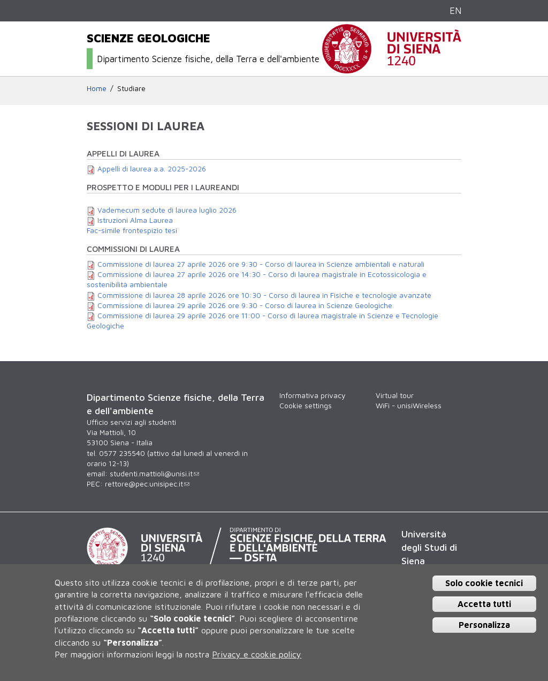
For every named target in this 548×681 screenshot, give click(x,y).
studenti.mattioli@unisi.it (154, 473)
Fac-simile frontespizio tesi (132, 230)
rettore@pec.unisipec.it (147, 484)
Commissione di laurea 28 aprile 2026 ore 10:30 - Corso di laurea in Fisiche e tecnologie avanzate (264, 295)
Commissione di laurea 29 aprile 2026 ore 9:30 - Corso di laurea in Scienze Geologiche (244, 305)
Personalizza (484, 625)
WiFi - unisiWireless (409, 405)
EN (455, 10)
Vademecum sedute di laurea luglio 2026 (167, 210)
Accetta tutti (484, 604)
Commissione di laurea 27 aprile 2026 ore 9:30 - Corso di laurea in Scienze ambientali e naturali (260, 264)
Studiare (131, 88)
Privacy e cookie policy (256, 654)
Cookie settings (305, 405)
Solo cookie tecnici (484, 583)
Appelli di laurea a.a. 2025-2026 (151, 168)
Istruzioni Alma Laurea (135, 220)
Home (96, 88)
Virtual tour (395, 395)
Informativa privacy (312, 395)
